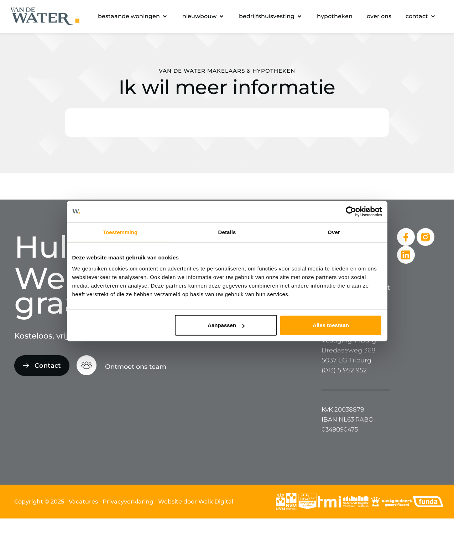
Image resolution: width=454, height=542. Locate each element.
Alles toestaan (331, 325)
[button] (133, 16)
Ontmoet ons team (135, 367)
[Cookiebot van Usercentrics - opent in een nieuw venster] (351, 211)
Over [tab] (334, 232)
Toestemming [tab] (120, 232)
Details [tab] (227, 232)
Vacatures (83, 501)
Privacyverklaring (128, 501)
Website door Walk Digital (195, 501)
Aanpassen (226, 325)
